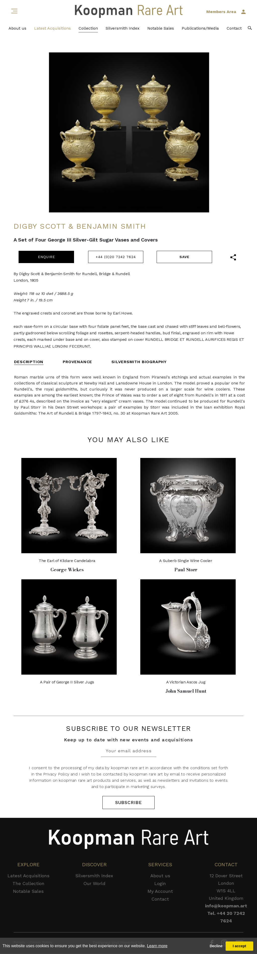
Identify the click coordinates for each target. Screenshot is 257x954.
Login (160, 883)
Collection (88, 30)
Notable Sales (160, 30)
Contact (234, 30)
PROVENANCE (77, 361)
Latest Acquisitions (52, 30)
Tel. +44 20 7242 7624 (226, 917)
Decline (216, 946)
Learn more (157, 946)
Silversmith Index (123, 30)
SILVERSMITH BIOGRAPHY (139, 361)
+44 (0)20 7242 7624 (116, 257)
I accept (239, 946)
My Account (160, 891)
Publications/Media (200, 30)
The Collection (28, 883)
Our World (94, 883)
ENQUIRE (46, 257)
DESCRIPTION (28, 361)
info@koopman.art (226, 906)
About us (17, 30)
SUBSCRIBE (128, 802)
